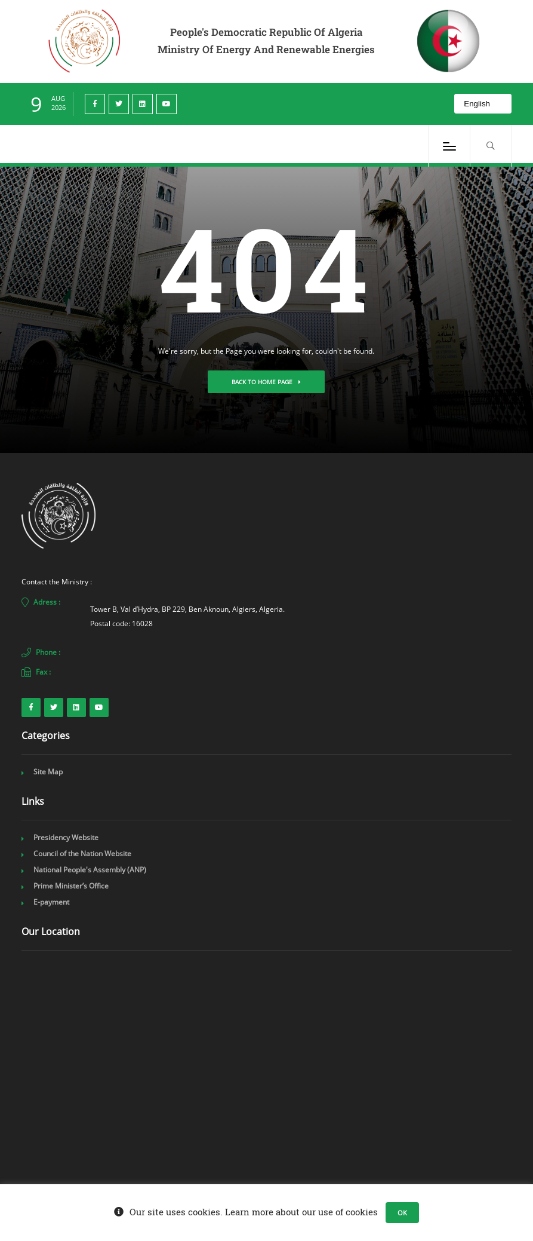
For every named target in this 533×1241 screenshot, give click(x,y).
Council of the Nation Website (82, 853)
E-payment (51, 902)
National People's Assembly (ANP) (89, 870)
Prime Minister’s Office (71, 886)
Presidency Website (65, 837)
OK (402, 1212)
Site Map (48, 772)
